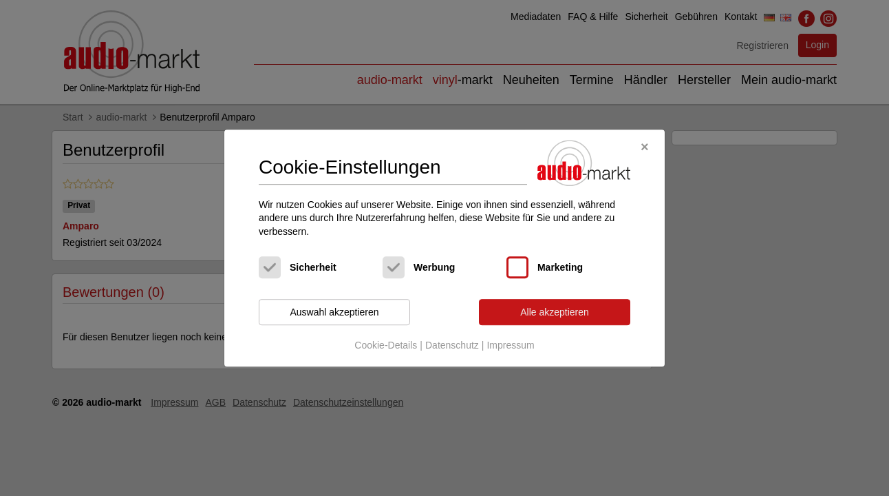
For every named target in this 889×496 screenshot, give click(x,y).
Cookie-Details (385, 345)
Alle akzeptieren (554, 312)
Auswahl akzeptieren (334, 312)
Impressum (510, 345)
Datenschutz (452, 345)
